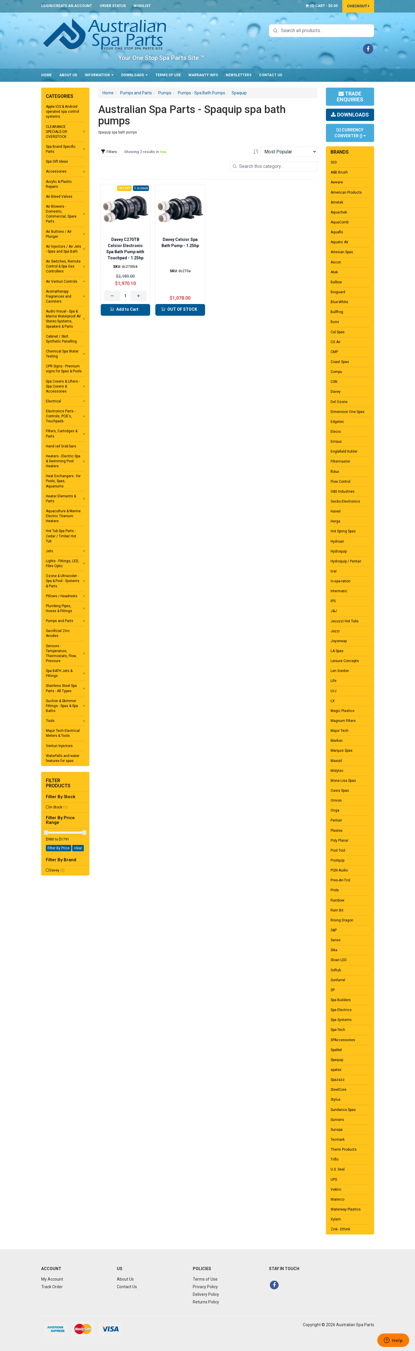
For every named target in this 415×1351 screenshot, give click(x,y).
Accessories (56, 171)
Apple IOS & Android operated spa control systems (62, 112)
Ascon (336, 262)
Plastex (337, 831)
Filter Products (58, 783)
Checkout (358, 6)
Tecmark (338, 1140)
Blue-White (339, 302)
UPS (334, 1180)
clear (78, 848)
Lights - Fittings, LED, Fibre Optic (62, 563)
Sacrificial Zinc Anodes (58, 633)
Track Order (52, 1286)
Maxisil (336, 761)
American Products (346, 192)
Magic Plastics (343, 711)
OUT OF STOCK (179, 309)
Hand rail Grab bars (61, 446)
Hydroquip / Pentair (346, 561)
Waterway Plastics (346, 1209)
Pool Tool (338, 850)
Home (46, 75)
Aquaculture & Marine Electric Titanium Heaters (63, 516)
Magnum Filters (343, 721)
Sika (334, 950)
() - (321, 6)
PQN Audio (339, 870)
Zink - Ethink (340, 1229)
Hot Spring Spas (343, 531)
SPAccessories (343, 1040)
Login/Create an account (66, 6)
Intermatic (339, 591)
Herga (335, 521)
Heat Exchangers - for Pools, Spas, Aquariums (63, 481)
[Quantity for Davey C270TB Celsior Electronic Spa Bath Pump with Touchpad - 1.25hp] (125, 296)
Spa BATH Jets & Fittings (59, 673)
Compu (336, 372)
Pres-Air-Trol (340, 880)
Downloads (134, 75)
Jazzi (335, 631)
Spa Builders (341, 1000)
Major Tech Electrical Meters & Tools (63, 733)
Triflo (334, 1159)
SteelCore (338, 1090)
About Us (68, 75)
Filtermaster (340, 461)
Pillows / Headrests (61, 596)
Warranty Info (203, 75)
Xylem (336, 1219)
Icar (334, 571)
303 (334, 162)
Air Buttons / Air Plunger (59, 234)
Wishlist (142, 6)
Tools (50, 721)
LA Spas (337, 651)
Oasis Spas (340, 791)
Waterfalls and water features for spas (62, 758)
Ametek (337, 202)
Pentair (336, 820)
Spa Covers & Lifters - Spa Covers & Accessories (63, 386)
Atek (334, 272)
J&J (334, 611)
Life (333, 681)
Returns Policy (206, 1302)
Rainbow (337, 900)
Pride (335, 890)
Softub (336, 970)
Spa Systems (341, 1020)
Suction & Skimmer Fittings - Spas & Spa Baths (62, 706)
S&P (334, 930)
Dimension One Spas (347, 412)
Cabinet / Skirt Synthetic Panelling (61, 338)
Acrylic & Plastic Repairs (59, 184)
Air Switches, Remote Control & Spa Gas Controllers (63, 266)
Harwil (336, 511)
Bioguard (338, 292)
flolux (335, 472)
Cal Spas (338, 332)
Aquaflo (337, 232)
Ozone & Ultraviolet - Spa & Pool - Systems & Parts (62, 581)
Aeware (337, 182)
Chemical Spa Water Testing (62, 353)
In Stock (58, 807)
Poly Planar (339, 840)
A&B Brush (339, 172)
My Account (52, 1279)
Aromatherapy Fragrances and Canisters (58, 296)
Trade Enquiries (350, 97)
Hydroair (337, 541)
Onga (335, 810)
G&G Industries (343, 491)
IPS (333, 601)
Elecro (336, 432)
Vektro (336, 1189)
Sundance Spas (343, 1110)
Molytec (337, 771)
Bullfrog (337, 312)
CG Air (336, 342)
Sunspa (337, 1130)
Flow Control (340, 482)
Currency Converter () (350, 133)
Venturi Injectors (59, 746)
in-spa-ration (340, 581)
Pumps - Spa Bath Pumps (201, 93)
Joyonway (339, 641)
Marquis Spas (342, 751)
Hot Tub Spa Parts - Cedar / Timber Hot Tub (61, 536)
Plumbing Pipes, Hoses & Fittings (59, 608)
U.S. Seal (338, 1169)
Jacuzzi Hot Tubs (345, 621)
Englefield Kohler (344, 451)
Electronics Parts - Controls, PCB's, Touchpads (60, 416)
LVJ (333, 691)
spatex (336, 1070)
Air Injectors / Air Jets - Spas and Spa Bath (63, 248)
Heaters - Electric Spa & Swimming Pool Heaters (63, 461)
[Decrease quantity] (112, 296)
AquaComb (339, 222)
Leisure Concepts (345, 661)
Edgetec (337, 422)
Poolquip (337, 860)
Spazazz (338, 1080)
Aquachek (339, 212)
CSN (334, 382)
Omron (336, 800)
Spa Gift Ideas (57, 161)
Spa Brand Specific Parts (61, 149)
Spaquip (239, 93)
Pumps (164, 93)
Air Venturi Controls (61, 281)
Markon (337, 741)
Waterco (337, 1199)
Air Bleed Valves (59, 197)
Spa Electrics (341, 1010)
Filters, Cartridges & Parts (61, 433)
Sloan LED (339, 960)
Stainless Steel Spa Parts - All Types (61, 688)
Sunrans (337, 1120)
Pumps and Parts (59, 621)
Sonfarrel (338, 980)
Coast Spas (340, 362)
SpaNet (336, 1050)
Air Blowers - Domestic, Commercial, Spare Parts (61, 213)
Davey (57, 870)
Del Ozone (339, 402)
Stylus (336, 1100)
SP (333, 990)
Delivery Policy (206, 1294)
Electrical (53, 401)
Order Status (113, 6)
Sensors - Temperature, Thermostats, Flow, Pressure (61, 653)
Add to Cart (124, 309)
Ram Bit (337, 910)
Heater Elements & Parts (61, 498)
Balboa (336, 282)
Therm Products (344, 1149)
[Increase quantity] (139, 296)
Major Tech (339, 731)
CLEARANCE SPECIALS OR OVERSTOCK (56, 132)
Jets (49, 551)
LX (333, 701)
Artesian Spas (342, 252)
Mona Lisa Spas (343, 781)
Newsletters (238, 75)
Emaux (336, 442)
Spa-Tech (338, 1030)
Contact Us (270, 75)
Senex (336, 940)
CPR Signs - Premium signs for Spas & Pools (64, 368)
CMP (334, 352)
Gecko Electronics (345, 501)
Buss (335, 322)
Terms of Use (168, 75)
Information (99, 75)
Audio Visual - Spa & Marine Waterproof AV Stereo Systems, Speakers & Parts (63, 318)
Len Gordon (340, 671)
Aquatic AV (339, 242)
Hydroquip (339, 551)
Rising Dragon (342, 920)
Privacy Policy (205, 1286)
